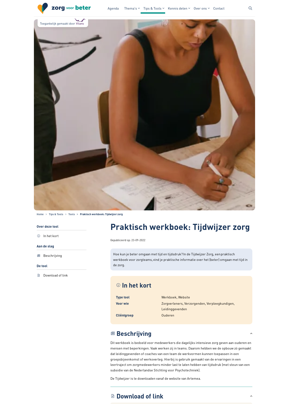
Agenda (113, 8)
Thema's (130, 8)
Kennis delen (177, 8)
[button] (181, 333)
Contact (218, 8)
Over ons (200, 8)
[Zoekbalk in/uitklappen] (250, 8)
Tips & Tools (152, 8)
